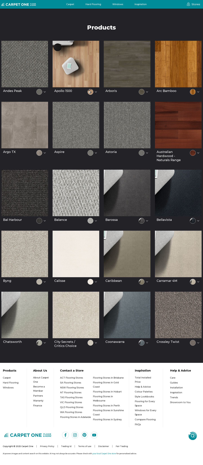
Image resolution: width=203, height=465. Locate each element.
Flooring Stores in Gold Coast (106, 384)
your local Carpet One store (104, 453)
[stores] (189, 4)
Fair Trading (122, 446)
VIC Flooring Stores (71, 402)
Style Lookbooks (144, 396)
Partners (38, 395)
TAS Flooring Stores (71, 397)
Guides (174, 382)
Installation (176, 387)
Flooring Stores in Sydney (107, 419)
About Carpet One (41, 379)
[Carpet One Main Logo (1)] (28, 435)
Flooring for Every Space (145, 403)
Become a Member (39, 388)
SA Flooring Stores (70, 382)
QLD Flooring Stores (71, 407)
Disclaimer (103, 446)
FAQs (138, 424)
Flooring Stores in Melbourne (103, 398)
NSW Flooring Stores (72, 387)
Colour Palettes (144, 391)
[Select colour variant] (44, 92)
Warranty (38, 400)
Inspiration (140, 4)
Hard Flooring (93, 4)
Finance (37, 405)
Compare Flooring (145, 419)
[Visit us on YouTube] (94, 435)
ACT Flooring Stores (71, 377)
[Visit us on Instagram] (75, 435)
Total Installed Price (143, 379)
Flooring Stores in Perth (106, 405)
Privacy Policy (47, 446)
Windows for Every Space (145, 412)
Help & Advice (143, 386)
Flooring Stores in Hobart (107, 391)
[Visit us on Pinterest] (84, 435)
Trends (174, 397)
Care (172, 377)
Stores (196, 4)
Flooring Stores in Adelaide (75, 417)
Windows (117, 4)
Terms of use (84, 446)
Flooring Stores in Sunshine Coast (108, 412)
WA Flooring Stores (71, 412)
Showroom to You (180, 402)
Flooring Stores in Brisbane (108, 377)
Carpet (70, 4)
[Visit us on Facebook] (65, 435)
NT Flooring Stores (70, 392)
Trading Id (66, 446)
